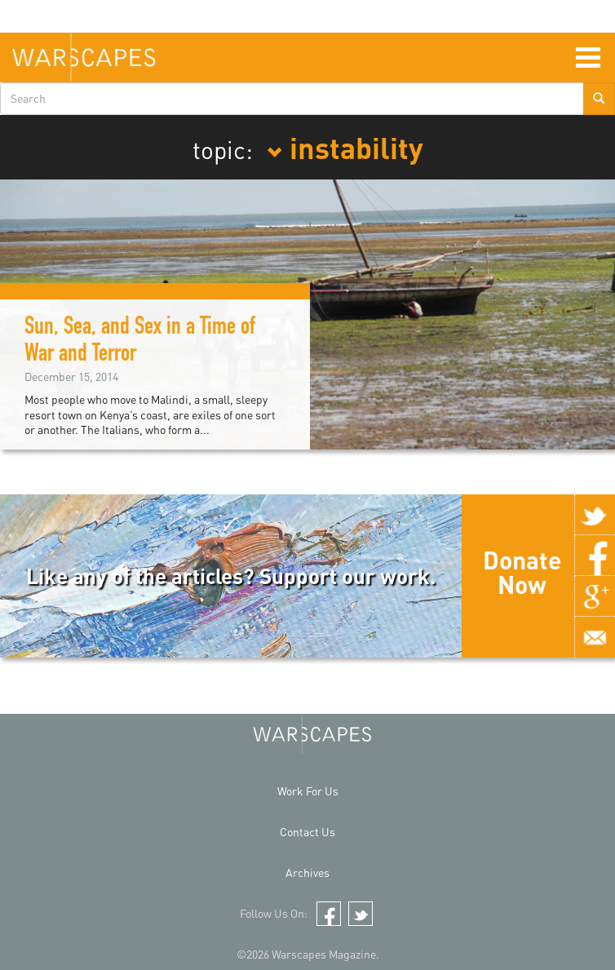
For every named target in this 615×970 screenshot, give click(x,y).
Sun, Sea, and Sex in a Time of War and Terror (139, 342)
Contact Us (307, 832)
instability (345, 147)
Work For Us (307, 791)
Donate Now (522, 571)
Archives (307, 872)
